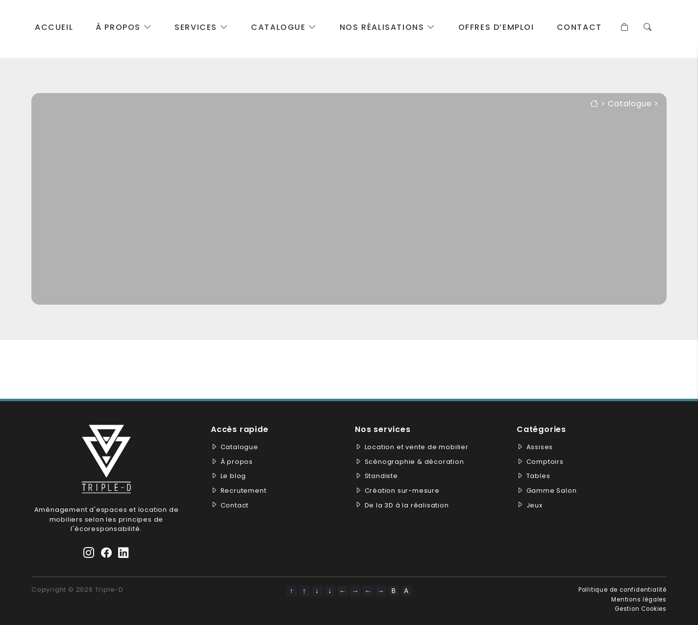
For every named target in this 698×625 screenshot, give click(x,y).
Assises (539, 447)
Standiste (381, 476)
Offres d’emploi (496, 27)
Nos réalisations (388, 27)
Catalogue (284, 27)
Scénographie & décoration (414, 461)
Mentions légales (639, 599)
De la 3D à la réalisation (407, 505)
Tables (538, 476)
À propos (124, 27)
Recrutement (244, 490)
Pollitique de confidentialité (622, 590)
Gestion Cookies (641, 609)
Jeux (534, 505)
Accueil (54, 27)
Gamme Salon (551, 490)
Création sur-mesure (402, 490)
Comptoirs (545, 461)
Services (201, 27)
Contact (579, 27)
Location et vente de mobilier (417, 447)
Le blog (234, 476)
